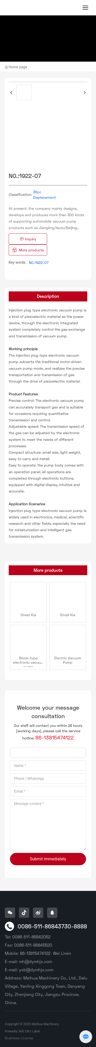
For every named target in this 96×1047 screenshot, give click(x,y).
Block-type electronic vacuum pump (28, 662)
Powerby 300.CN (17, 1031)
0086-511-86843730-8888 (52, 926)
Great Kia (28, 615)
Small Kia (67, 615)
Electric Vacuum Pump (67, 660)
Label (36, 1031)
